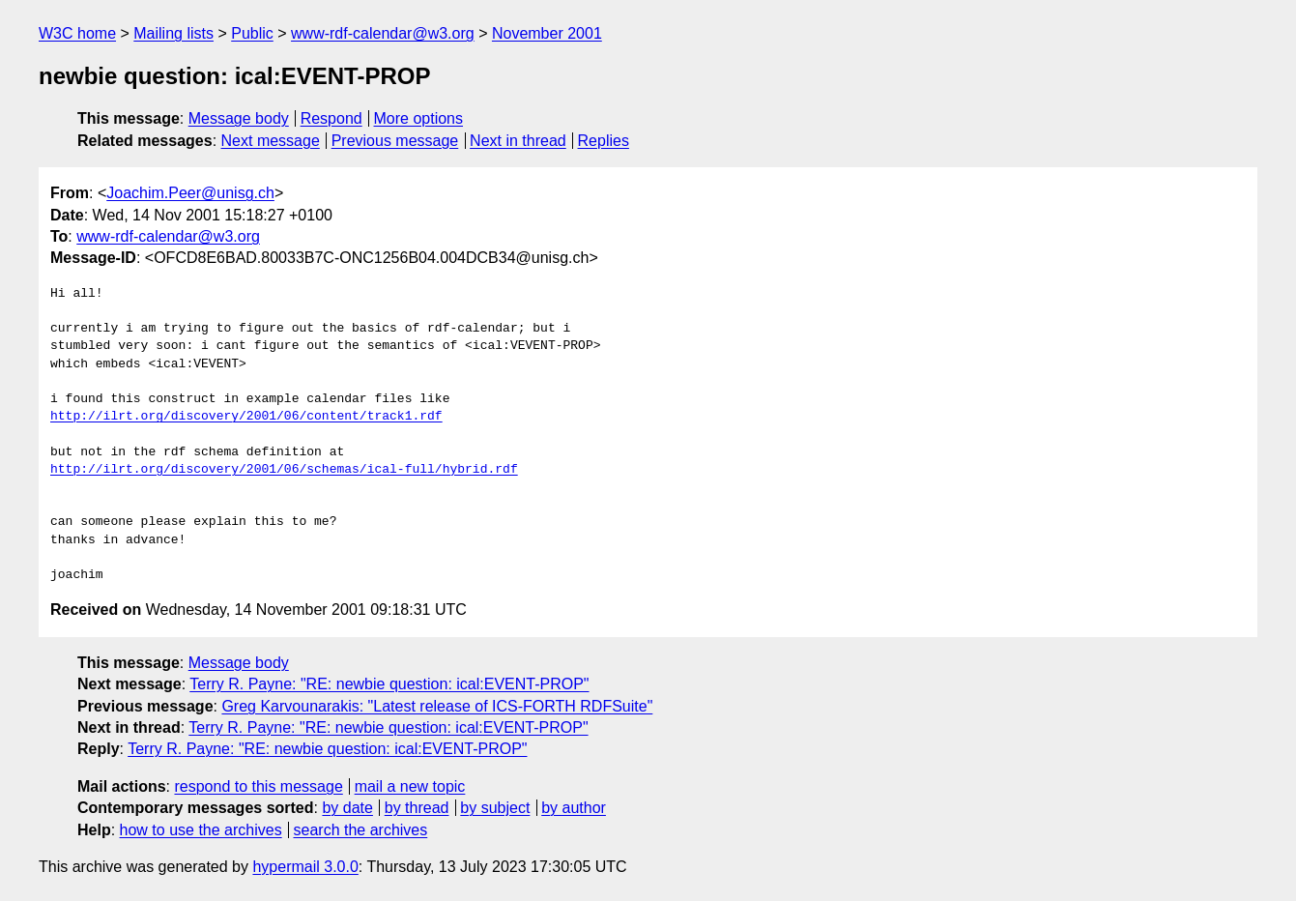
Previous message (395, 140)
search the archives (361, 830)
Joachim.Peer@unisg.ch (190, 193)
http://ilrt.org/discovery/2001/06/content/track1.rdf (246, 416)
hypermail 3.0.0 (305, 866)
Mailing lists (173, 33)
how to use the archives (201, 830)
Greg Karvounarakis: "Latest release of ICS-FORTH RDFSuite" (436, 706)
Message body (238, 118)
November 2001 (547, 33)
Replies (603, 140)
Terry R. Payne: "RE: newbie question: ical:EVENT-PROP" (389, 684)
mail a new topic (410, 786)
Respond (331, 118)
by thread (417, 807)
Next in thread (518, 140)
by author (573, 807)
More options (419, 118)
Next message (270, 140)
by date (347, 807)
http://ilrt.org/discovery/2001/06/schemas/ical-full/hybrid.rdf (284, 470)
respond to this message (258, 786)
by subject (495, 807)
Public (252, 33)
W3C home (77, 33)
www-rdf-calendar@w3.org (383, 33)
